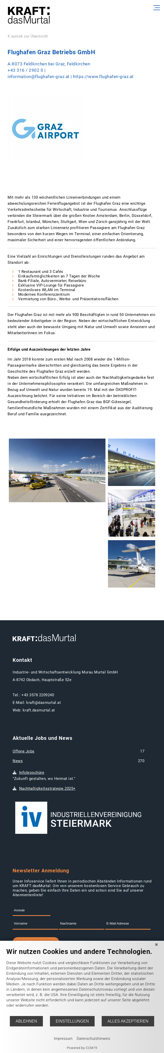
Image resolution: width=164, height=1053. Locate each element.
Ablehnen (26, 1021)
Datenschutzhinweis (93, 1039)
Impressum (63, 1039)
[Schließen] (156, 944)
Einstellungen (72, 1021)
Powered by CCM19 (82, 1048)
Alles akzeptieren (127, 1021)
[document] (82, 981)
